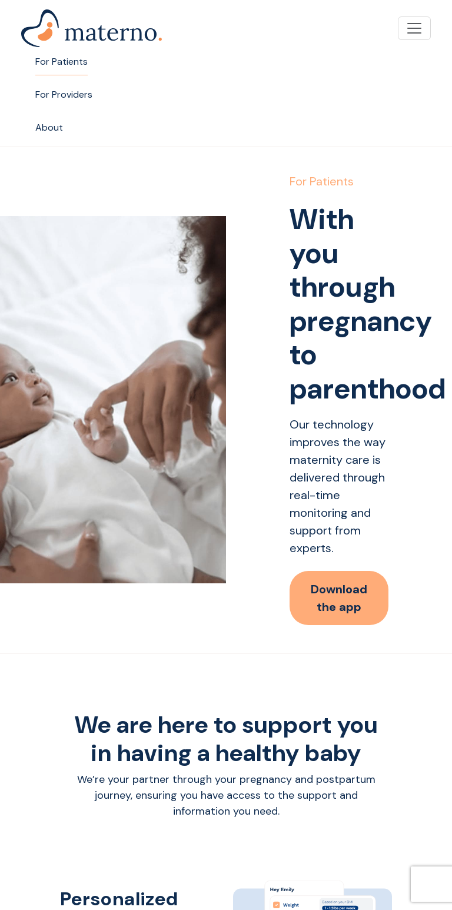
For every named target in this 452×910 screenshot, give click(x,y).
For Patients (61, 61)
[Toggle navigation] (414, 28)
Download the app (339, 598)
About (49, 127)
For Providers (63, 94)
